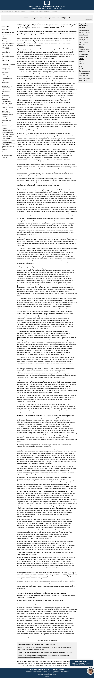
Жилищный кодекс (84, 51)
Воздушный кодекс (84, 73)
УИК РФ (81, 66)
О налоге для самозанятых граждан (8, 55)
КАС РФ (81, 63)
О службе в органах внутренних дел (7, 119)
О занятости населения (8, 43)
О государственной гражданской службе (7, 131)
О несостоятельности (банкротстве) (8, 94)
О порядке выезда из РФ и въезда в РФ (8, 51)
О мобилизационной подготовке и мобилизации (7, 47)
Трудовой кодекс (84, 30)
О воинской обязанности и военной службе (8, 65)
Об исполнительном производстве (7, 108)
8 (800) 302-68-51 (66, 18)
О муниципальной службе (7, 79)
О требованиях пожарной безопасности (8, 139)
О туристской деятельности (6, 82)
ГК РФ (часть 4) (83, 42)
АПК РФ (81, 59)
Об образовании (6, 34)
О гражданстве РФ (7, 41)
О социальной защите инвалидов (8, 98)
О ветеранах (5, 72)
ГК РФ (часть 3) (83, 39)
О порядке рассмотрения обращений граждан (7, 112)
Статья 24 (54, 640)
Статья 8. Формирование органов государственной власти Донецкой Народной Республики (45, 652)
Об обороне (5, 116)
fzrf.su (47, 676)
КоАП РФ (82, 44)
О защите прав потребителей (6, 69)
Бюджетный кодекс (84, 71)
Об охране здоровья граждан (7, 37)
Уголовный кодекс (84, 32)
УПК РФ (81, 68)
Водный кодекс (83, 75)
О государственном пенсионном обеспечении (7, 60)
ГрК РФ (81, 61)
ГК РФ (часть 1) (83, 35)
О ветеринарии (6, 151)
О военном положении (8, 122)
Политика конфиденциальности (47, 674)
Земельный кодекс (84, 78)
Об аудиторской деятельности (6, 90)
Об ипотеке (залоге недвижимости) (7, 86)
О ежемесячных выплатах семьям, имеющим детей (7, 103)
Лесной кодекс (83, 80)
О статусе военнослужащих (6, 75)
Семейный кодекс (84, 49)
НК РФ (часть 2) (84, 56)
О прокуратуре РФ (7, 142)
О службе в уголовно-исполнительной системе (8, 126)
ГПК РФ (81, 47)
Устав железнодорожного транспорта (7, 155)
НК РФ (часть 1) (84, 54)
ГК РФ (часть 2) (83, 37)
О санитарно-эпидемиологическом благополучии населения (8, 147)
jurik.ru (90, 19)
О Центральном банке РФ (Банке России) (8, 135)
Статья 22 (40, 640)
